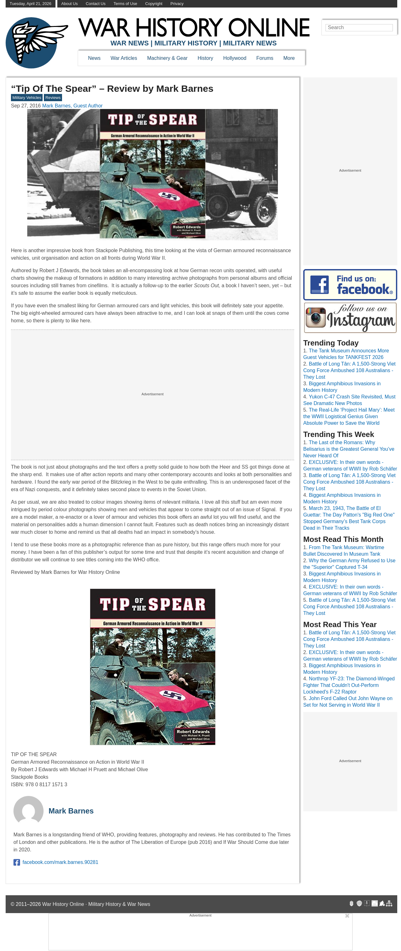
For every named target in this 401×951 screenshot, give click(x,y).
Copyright (154, 3)
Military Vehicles (27, 97)
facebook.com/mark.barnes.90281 (55, 862)
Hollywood (234, 58)
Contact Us (96, 3)
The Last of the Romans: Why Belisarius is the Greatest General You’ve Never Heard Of (348, 449)
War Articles (124, 58)
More (289, 58)
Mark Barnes (71, 811)
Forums (264, 58)
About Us (69, 3)
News (94, 58)
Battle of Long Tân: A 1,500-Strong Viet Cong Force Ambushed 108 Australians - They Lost (349, 370)
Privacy (177, 3)
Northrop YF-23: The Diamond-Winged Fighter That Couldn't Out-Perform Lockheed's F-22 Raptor (349, 685)
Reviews (52, 97)
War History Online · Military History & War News (96, 904)
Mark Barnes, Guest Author (72, 105)
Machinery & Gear (167, 58)
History (205, 58)
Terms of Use (125, 3)
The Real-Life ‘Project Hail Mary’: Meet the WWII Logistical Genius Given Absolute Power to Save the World (349, 416)
